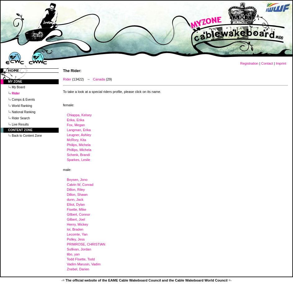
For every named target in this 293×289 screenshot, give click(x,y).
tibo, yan (73, 254)
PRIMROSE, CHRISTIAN (86, 244)
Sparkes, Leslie (78, 160)
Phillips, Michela (79, 150)
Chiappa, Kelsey (79, 115)
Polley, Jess (76, 239)
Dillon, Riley (76, 189)
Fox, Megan (76, 125)
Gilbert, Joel (76, 219)
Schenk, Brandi (78, 155)
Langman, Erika (79, 130)
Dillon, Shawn (77, 194)
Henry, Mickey (77, 224)
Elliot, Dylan (76, 204)
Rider (67, 79)
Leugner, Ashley (79, 135)
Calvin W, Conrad (80, 184)
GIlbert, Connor (78, 214)
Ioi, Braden (75, 229)
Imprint (281, 63)
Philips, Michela (78, 145)
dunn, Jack (75, 199)
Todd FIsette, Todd (81, 259)
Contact (267, 63)
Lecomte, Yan (77, 234)
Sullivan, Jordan (79, 249)
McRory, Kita (76, 140)
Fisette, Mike (76, 209)
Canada (99, 79)
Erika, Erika (75, 120)
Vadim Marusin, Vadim (84, 264)
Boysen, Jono (77, 179)
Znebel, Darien (78, 269)
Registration (249, 63)
